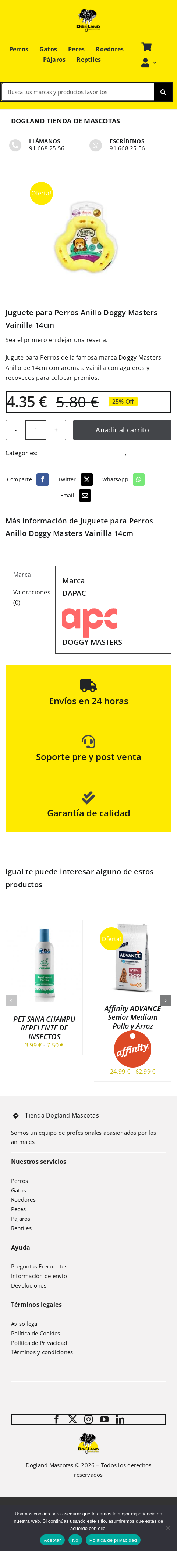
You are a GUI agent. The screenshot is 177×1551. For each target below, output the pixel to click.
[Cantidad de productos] (36, 430)
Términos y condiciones (42, 1352)
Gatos (18, 1190)
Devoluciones (28, 1285)
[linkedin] (120, 1419)
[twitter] (72, 1419)
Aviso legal (25, 1323)
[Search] (163, 92)
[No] (167, 1528)
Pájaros (21, 1218)
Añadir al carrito (122, 429)
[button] (11, 1000)
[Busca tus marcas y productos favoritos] (77, 92)
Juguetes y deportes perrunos (82, 453)
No (75, 1540)
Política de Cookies (35, 1333)
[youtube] (104, 1419)
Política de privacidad (113, 1540)
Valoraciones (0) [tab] (31, 597)
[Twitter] (76, 479)
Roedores (23, 1199)
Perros (137, 453)
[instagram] (88, 1419)
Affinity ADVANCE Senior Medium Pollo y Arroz (133, 1016)
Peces (18, 1209)
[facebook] (56, 1419)
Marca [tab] (22, 575)
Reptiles (21, 1228)
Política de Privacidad (39, 1342)
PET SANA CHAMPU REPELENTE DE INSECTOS (44, 1027)
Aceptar (52, 1540)
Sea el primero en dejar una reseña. (56, 340)
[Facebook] (29, 479)
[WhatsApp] (124, 479)
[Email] (76, 495)
